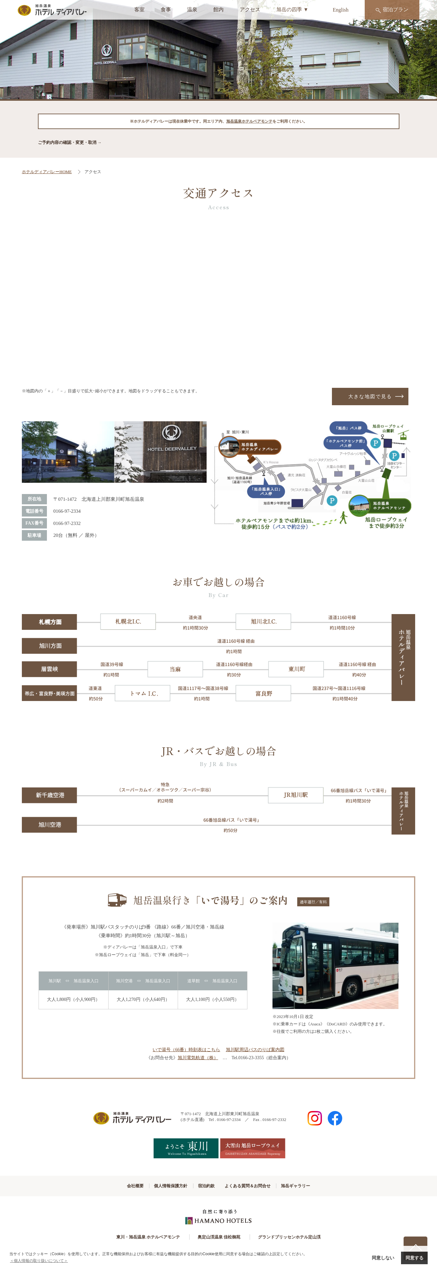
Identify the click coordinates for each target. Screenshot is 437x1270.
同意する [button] (415, 1257)
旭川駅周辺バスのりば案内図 (255, 1050)
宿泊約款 (205, 1186)
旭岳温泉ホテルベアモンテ (249, 121)
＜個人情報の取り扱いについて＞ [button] (39, 1260)
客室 (139, 9)
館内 (218, 9)
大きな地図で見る (370, 397)
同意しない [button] (383, 1257)
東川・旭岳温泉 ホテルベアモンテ (144, 1238)
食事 (166, 9)
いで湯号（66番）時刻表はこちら (186, 1050)
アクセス (250, 9)
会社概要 (116, 1186)
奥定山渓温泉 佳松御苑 (219, 1238)
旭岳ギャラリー (314, 1186)
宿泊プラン (392, 10)
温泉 (192, 9)
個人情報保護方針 (161, 1186)
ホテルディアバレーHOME (47, 171)
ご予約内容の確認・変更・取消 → (70, 142)
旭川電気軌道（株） (198, 1058)
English (341, 10)
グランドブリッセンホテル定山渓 (293, 1238)
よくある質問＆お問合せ (256, 1186)
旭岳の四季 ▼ (292, 9)
